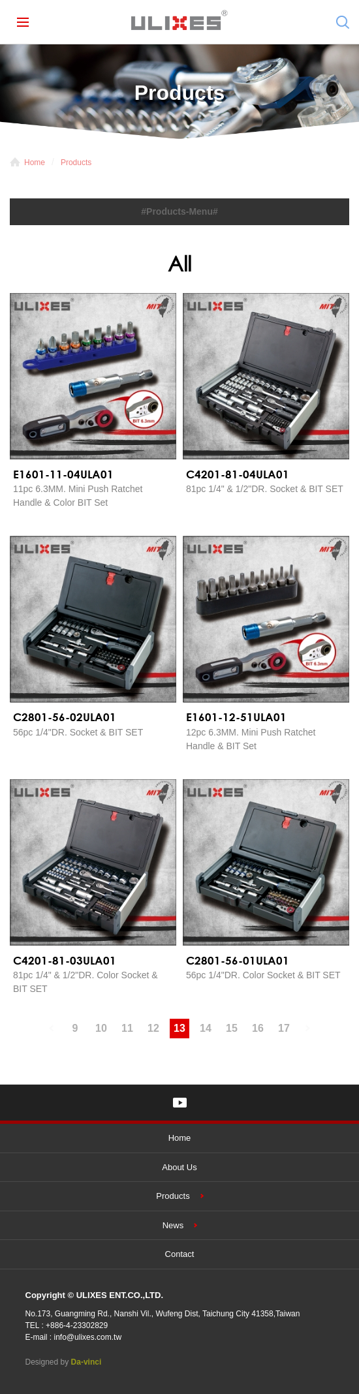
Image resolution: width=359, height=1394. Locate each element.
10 (101, 1028)
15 (232, 1028)
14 (205, 1028)
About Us (179, 1167)
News (173, 1225)
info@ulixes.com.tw (88, 1337)
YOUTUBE (180, 1102)
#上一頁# (49, 1028)
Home (34, 162)
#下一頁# (310, 1028)
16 (258, 1028)
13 (179, 1028)
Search (342, 22)
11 (127, 1028)
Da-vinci (86, 1362)
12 (153, 1028)
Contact (180, 1254)
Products (76, 162)
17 (284, 1028)
